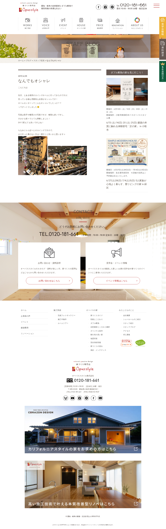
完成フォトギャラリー (66, 315)
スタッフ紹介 (128, 323)
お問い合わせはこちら (49, 280)
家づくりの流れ (97, 346)
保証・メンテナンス (98, 350)
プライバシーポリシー (92, 524)
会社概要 (126, 315)
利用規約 (101, 524)
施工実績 (27, 23)
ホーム (24, 310)
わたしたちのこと (137, 23)
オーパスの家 (81, 23)
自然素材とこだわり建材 (100, 327)
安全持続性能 (96, 342)
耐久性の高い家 (97, 335)
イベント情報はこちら (116, 280)
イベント (63, 23)
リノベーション (118, 23)
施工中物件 (62, 319)
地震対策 (94, 338)
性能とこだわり (97, 319)
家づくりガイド (97, 315)
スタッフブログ (129, 327)
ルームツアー (63, 323)
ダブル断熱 (95, 323)
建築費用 (99, 23)
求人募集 (126, 335)
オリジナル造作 (97, 331)
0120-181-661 (86, 380)
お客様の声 (46, 23)
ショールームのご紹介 (132, 319)
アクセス (126, 331)
